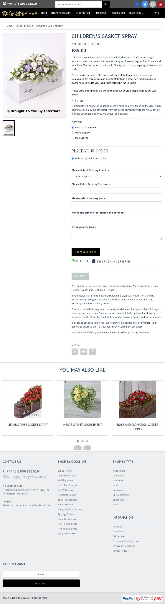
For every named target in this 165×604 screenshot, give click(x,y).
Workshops (119, 13)
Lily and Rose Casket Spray (28, 425)
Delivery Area (119, 536)
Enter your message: (84, 227)
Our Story (136, 13)
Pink (80, 137)
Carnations (118, 475)
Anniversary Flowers (67, 475)
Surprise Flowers (66, 504)
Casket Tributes (24, 25)
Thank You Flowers (67, 499)
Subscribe (41, 583)
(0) (156, 13)
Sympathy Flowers (67, 533)
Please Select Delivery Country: (91, 170)
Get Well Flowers (66, 490)
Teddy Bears (119, 480)
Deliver (77, 158)
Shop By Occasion (62, 13)
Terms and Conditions (124, 546)
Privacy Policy (120, 550)
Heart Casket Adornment (82, 425)
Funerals (102, 13)
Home (44, 13)
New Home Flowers (67, 523)
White (81, 132)
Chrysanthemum (121, 494)
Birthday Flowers (66, 480)
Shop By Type (84, 13)
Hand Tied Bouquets (68, 485)
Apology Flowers (66, 514)
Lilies (115, 485)
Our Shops (118, 531)
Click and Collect (96, 158)
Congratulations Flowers (70, 509)
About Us (117, 526)
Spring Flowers (65, 470)
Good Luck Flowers (67, 519)
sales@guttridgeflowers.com (26, 476)
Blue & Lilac (84, 127)
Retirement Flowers (67, 528)
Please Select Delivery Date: (89, 198)
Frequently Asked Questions (126, 541)
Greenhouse (119, 490)
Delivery (80, 276)
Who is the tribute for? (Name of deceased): (98, 212)
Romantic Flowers (67, 494)
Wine (115, 504)
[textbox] (78, 4)
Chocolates (118, 499)
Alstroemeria (119, 470)
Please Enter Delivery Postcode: (91, 184)
